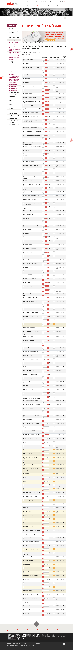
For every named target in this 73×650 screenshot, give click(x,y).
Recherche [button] (45, 5)
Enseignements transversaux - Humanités (14, 97)
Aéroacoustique (27, 564)
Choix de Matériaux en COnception (30, 297)
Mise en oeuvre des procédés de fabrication (32, 124)
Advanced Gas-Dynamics (29, 560)
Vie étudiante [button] (63, 5)
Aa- (55, 1)
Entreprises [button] (50, 5)
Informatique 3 (27, 381)
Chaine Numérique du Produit (30, 583)
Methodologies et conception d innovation (32, 492)
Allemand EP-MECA (28, 78)
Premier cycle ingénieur (14, 37)
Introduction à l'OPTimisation (29, 327)
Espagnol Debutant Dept (29, 75)
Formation (13, 17)
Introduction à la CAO (28, 180)
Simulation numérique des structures (31, 400)
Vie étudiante (60, 628)
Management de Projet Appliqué (30, 534)
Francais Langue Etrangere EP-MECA (31, 86)
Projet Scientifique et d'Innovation (30, 438)
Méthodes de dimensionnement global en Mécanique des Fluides (31, 143)
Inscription (11, 35)
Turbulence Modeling (28, 590)
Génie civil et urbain (12, 44)
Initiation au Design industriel (29, 537)
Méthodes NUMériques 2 (29, 340)
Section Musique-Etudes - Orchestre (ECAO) (32, 108)
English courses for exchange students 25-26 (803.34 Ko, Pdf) (34, 42)
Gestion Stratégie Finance (29, 214)
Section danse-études (13, 84)
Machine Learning (27, 511)
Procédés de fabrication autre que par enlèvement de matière (31, 120)
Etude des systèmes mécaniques (30, 158)
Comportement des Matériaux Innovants (32, 530)
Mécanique (30, 17)
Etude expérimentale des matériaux (31, 312)
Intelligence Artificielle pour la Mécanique (32, 549)
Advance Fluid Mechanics (29, 556)
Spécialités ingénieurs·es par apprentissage (14, 93)
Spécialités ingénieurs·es (21, 17)
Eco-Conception (27, 488)
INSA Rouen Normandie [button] (31, 5)
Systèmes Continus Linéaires (29, 366)
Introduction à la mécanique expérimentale (32, 146)
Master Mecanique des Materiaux (30, 598)
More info (40, 649)
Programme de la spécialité (13, 62)
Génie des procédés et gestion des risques (14, 50)
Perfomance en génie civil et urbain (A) (14, 70)
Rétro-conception (27, 579)
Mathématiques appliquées (14, 57)
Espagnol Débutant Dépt (29, 241)
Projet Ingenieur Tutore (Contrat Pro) (31, 594)
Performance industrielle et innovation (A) (14, 73)
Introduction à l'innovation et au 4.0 (31, 225)
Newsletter (47, 1)
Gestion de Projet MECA (28, 59)
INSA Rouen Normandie (9, 628)
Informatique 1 (27, 150)
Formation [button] (39, 5)
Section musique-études (13, 88)
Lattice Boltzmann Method (29, 515)
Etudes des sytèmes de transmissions (31, 305)
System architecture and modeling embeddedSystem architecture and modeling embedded (31, 470)
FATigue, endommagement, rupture (31, 374)
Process (25, 485)
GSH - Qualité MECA (28, 355)
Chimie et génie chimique (13, 42)
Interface (26, 545)
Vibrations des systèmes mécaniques (31, 195)
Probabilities (26, 449)
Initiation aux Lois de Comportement (31, 116)
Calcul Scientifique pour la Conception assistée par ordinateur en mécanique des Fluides (31, 333)
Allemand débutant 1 (28, 90)
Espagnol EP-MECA (28, 267)
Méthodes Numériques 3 (29, 378)
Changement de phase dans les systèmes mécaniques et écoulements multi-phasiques (31, 397)
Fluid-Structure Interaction (29, 568)
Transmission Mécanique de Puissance (31, 301)
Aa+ (51, 1)
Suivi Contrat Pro (27, 605)
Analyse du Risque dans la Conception (31, 541)
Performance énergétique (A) (14, 68)
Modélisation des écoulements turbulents (32, 415)
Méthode (26, 385)
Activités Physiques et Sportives (30, 222)
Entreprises (39, 628)
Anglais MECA (26, 63)
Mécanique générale (28, 191)
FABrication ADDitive (28, 393)
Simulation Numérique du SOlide (30, 408)
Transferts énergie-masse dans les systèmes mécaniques (30, 390)
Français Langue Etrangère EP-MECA (31, 237)
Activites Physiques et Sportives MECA (31, 67)
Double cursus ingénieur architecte (14, 107)
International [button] (56, 5)
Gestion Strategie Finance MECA (30, 71)
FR (53, 59)
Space (25, 477)
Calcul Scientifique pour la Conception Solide (32, 139)
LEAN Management (28, 419)
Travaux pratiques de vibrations (30, 199)
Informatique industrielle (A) (14, 55)
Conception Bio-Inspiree (28, 526)
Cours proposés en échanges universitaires (14, 65)
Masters (10, 100)
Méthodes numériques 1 (29, 173)
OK (64, 644)
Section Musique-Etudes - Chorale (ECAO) (32, 434)
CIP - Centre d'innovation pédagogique (14, 121)
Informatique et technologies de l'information (14, 53)
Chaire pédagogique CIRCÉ (14, 124)
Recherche (29, 628)
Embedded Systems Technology (30, 464)
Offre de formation (12, 28)
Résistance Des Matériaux (29, 210)
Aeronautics (26, 473)
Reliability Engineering (28, 500)
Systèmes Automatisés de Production (31, 359)
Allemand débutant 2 (28, 93)
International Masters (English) (13, 103)
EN (53, 323)
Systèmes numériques (28, 363)
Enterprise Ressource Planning (30, 571)
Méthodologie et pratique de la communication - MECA (29, 249)
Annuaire (37, 1)
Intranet (42, 1)
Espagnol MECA (27, 82)
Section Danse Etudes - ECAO (30, 97)
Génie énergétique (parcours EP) (14, 46)
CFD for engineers (27, 504)
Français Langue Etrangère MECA (30, 278)
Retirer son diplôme (13, 113)
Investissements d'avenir (14, 115)
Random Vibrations (28, 453)
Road (25, 481)
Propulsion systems (28, 519)
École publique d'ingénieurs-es (29, 1)
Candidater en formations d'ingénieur (14, 31)
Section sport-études (12, 82)
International (50, 628)
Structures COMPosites (28, 320)
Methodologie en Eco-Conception (30, 496)
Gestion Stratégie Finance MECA (30, 263)
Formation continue (13, 118)
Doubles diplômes (12, 110)
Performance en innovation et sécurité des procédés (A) (14, 77)
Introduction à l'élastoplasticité (30, 412)
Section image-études (13, 86)
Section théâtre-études (13, 90)
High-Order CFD (27, 507)
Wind (25, 522)
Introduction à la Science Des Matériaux (32, 309)
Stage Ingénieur (27, 602)
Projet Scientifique (27, 442)
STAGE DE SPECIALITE (28, 344)
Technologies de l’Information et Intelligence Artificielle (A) (14, 80)
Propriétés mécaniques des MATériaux (31, 127)
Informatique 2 (27, 169)
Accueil (8, 17)
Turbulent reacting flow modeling (30, 587)
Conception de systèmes (29, 161)
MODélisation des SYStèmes (29, 336)
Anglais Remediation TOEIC (29, 431)
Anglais (25, 427)
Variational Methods (28, 324)
